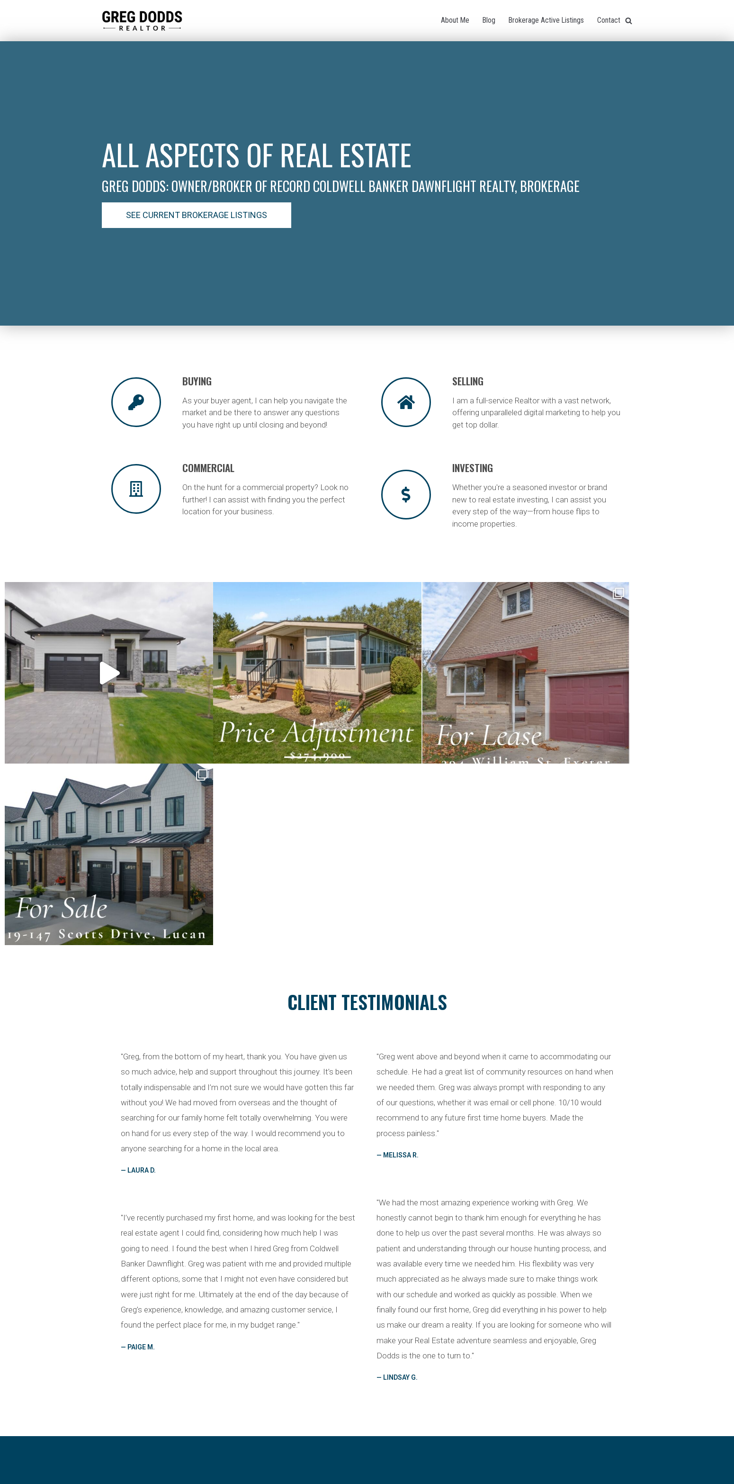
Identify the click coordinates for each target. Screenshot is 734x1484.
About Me (453, 20)
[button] (196, 215)
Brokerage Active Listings (546, 20)
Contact (608, 20)
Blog (487, 20)
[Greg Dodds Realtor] (142, 21)
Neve (326, 1474)
